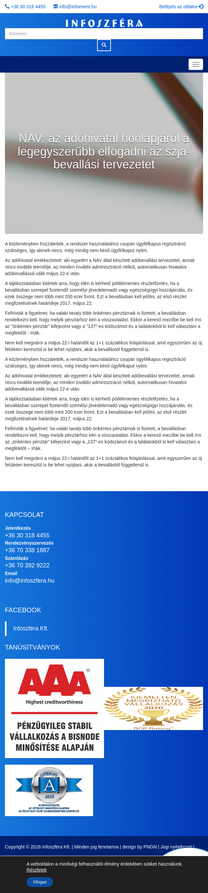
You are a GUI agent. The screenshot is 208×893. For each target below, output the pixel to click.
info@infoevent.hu (77, 6)
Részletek (37, 870)
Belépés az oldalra (181, 6)
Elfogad (40, 882)
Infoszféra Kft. (31, 628)
